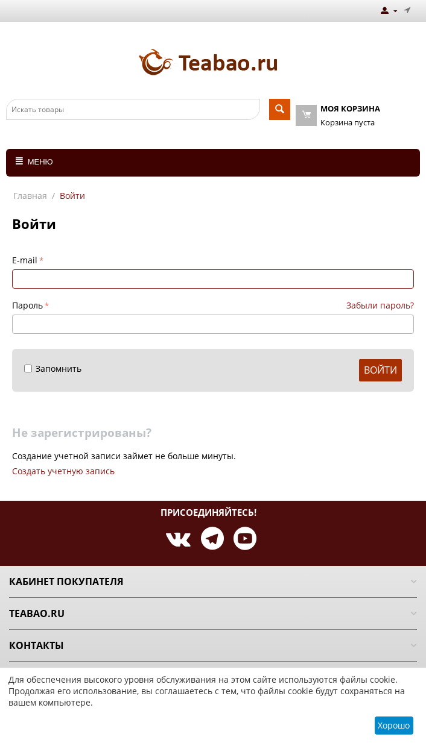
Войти (380, 370)
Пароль (27, 305)
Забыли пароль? (380, 305)
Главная (30, 195)
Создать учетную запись (63, 471)
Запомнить (52, 368)
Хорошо (394, 725)
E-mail (24, 260)
